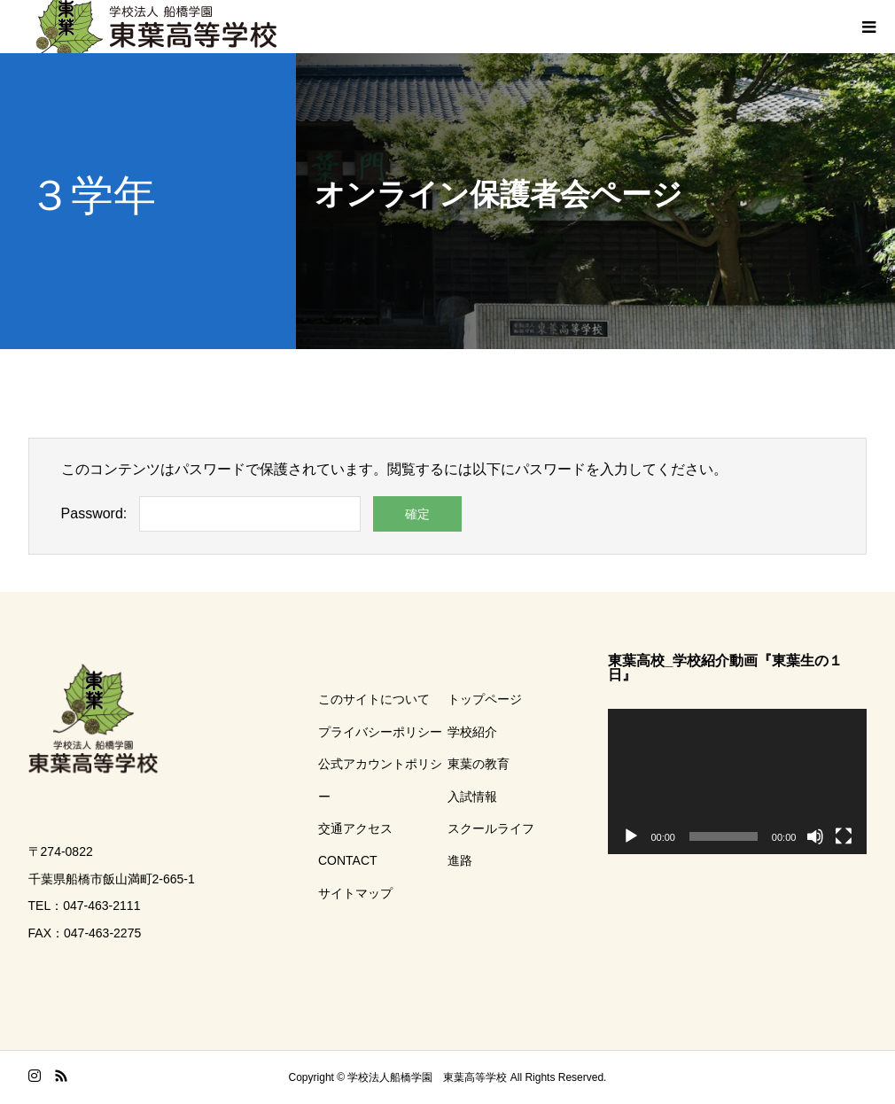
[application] (737, 781)
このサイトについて (374, 699)
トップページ (485, 699)
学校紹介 (472, 732)
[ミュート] (815, 836)
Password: (94, 513)
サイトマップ (355, 893)
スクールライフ (491, 828)
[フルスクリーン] (843, 836)
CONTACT (347, 860)
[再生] (631, 836)
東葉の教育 (479, 764)
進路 (460, 860)
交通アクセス (355, 828)
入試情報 (472, 796)
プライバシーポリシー (380, 732)
